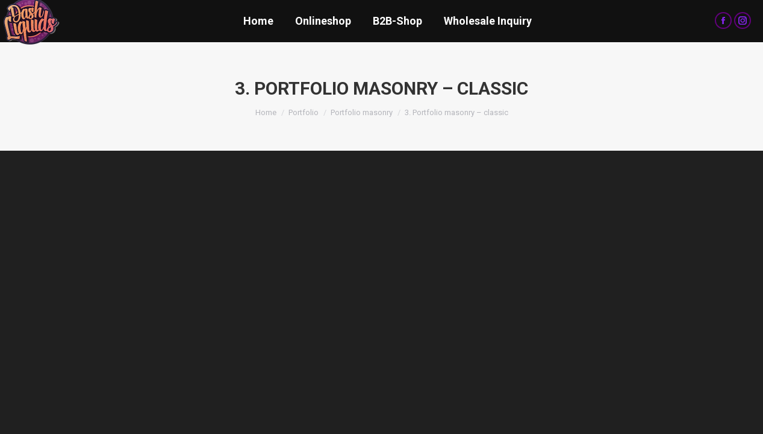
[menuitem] (258, 21)
